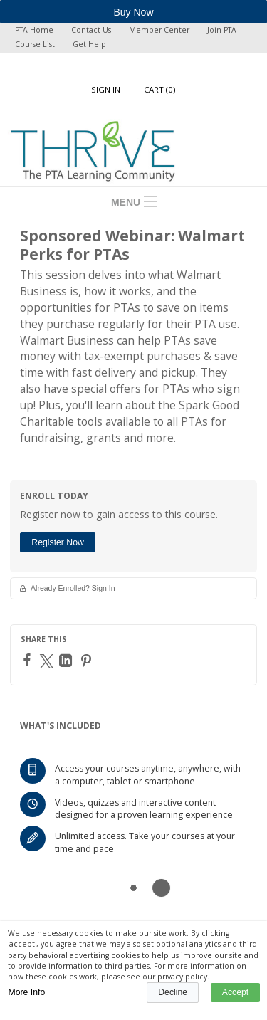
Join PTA (221, 30)
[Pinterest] (88, 660)
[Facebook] (29, 659)
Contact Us (91, 30)
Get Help (89, 44)
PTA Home (34, 30)
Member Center (159, 30)
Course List (35, 44)
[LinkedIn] (67, 660)
